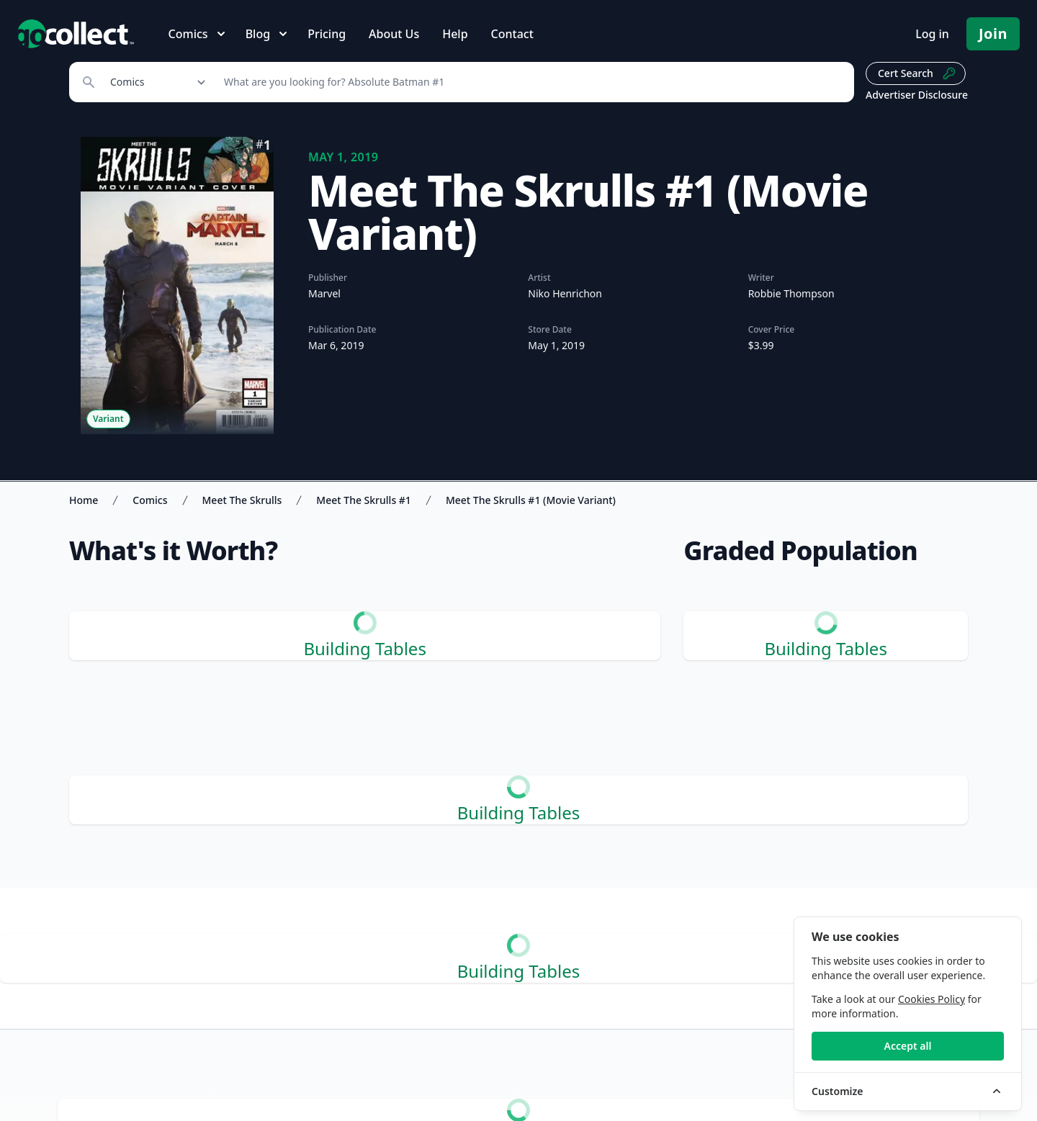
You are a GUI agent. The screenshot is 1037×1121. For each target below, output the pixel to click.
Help (454, 34)
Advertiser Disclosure (917, 95)
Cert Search (917, 73)
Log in (932, 34)
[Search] (531, 82)
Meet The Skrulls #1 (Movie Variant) (531, 500)
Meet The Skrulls (242, 500)
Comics (150, 500)
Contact (512, 34)
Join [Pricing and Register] (993, 33)
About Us (394, 34)
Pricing (326, 34)
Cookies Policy (931, 999)
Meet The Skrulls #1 (363, 500)
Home (83, 500)
